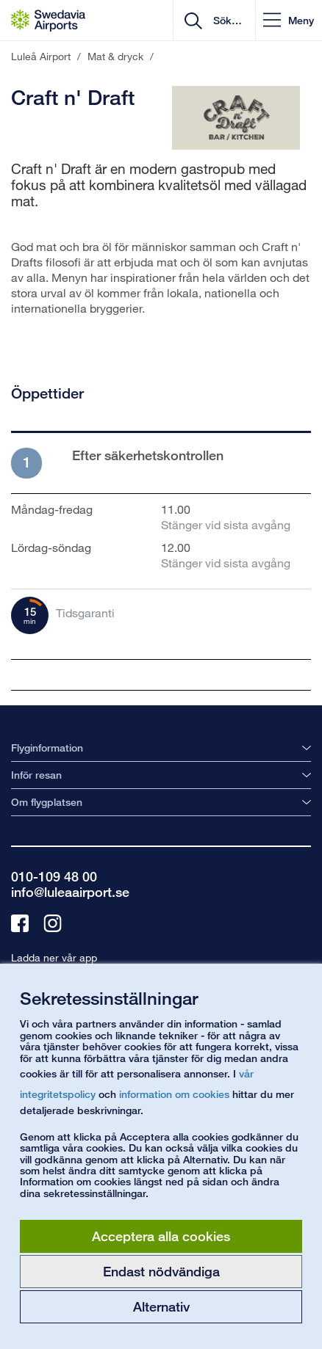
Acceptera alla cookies (161, 1236)
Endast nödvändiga (161, 1271)
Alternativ (161, 1306)
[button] (288, 20)
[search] (226, 20)
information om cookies (174, 1094)
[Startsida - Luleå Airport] (48, 21)
